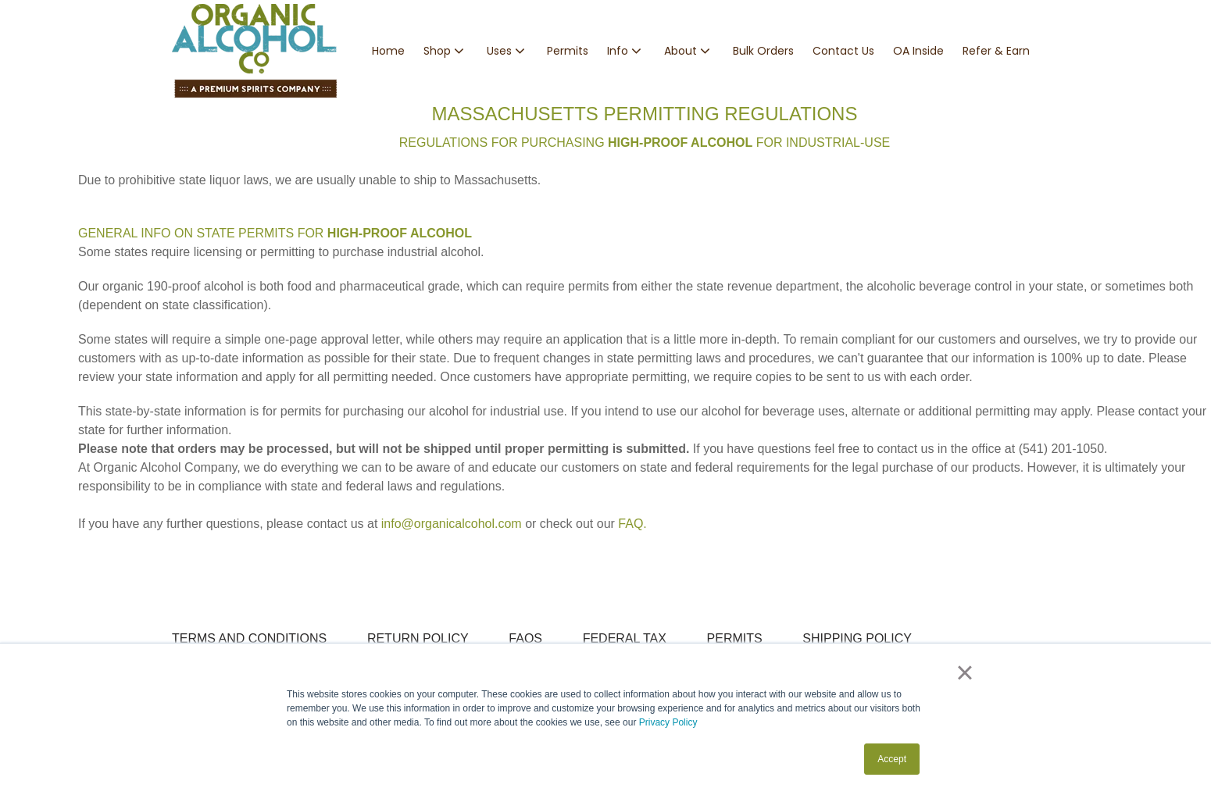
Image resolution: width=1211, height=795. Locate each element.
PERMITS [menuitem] (735, 638)
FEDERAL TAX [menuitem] (624, 638)
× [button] (964, 672)
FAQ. (632, 523)
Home (388, 51)
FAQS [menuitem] (525, 638)
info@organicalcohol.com (451, 523)
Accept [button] (891, 759)
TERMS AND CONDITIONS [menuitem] (249, 638)
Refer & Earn (996, 51)
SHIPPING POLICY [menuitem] (857, 638)
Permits (567, 51)
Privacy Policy (668, 722)
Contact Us (843, 51)
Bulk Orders (763, 51)
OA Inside (918, 51)
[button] (445, 51)
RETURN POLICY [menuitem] (418, 638)
